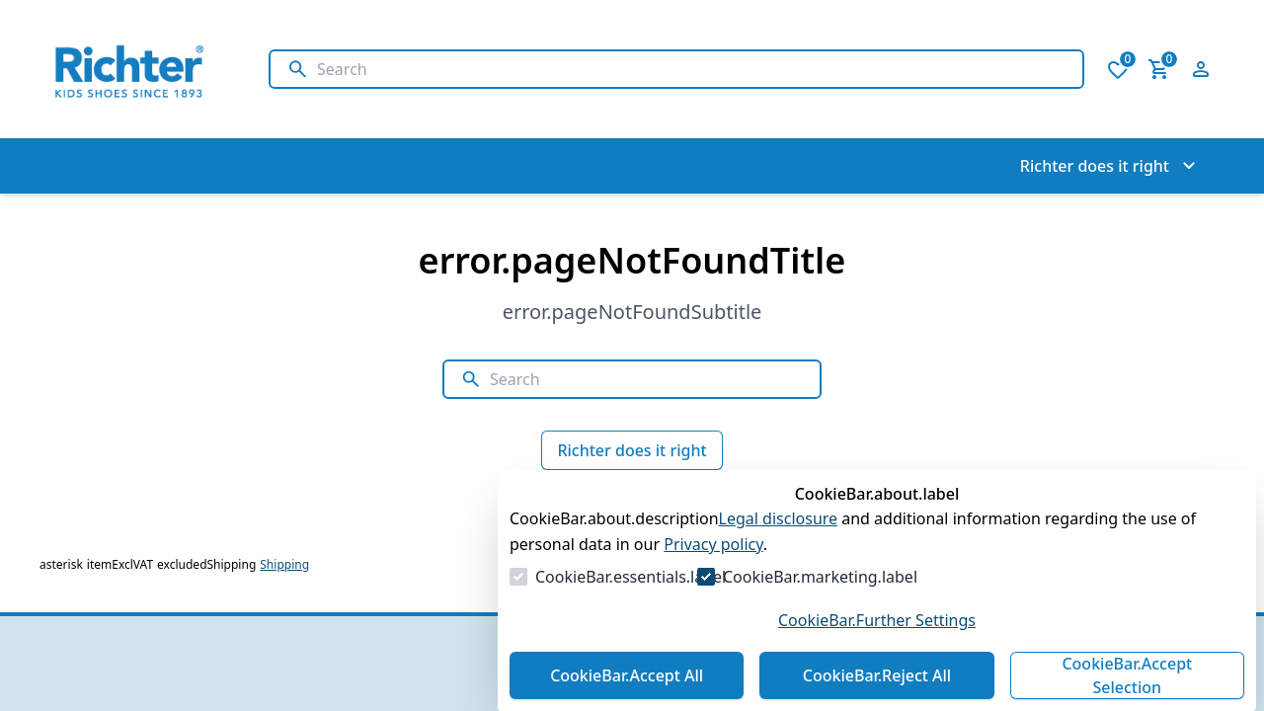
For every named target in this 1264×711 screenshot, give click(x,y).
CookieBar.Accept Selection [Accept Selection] (1127, 675)
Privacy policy (713, 544)
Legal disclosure (778, 518)
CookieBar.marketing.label (820, 577)
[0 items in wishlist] (1118, 69)
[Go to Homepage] (134, 69)
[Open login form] (1201, 69)
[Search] (691, 69)
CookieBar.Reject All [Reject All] (877, 675)
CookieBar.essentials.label (630, 577)
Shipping (284, 565)
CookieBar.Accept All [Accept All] (626, 675)
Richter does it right (631, 450)
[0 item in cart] (1159, 69)
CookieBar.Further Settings (877, 620)
